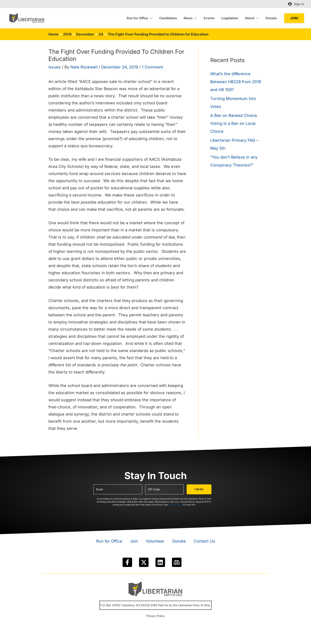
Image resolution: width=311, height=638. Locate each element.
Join (134, 541)
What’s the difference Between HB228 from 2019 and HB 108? (235, 81)
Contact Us (204, 541)
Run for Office (109, 541)
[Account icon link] (296, 4)
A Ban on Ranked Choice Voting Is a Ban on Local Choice (233, 123)
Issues (54, 67)
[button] (294, 18)
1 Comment (152, 67)
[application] (153, 18)
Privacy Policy (175, 504)
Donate (179, 541)
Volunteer (155, 541)
